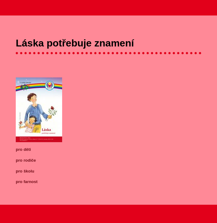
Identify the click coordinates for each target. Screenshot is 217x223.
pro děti (23, 149)
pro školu (25, 171)
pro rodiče (26, 160)
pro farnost (26, 181)
